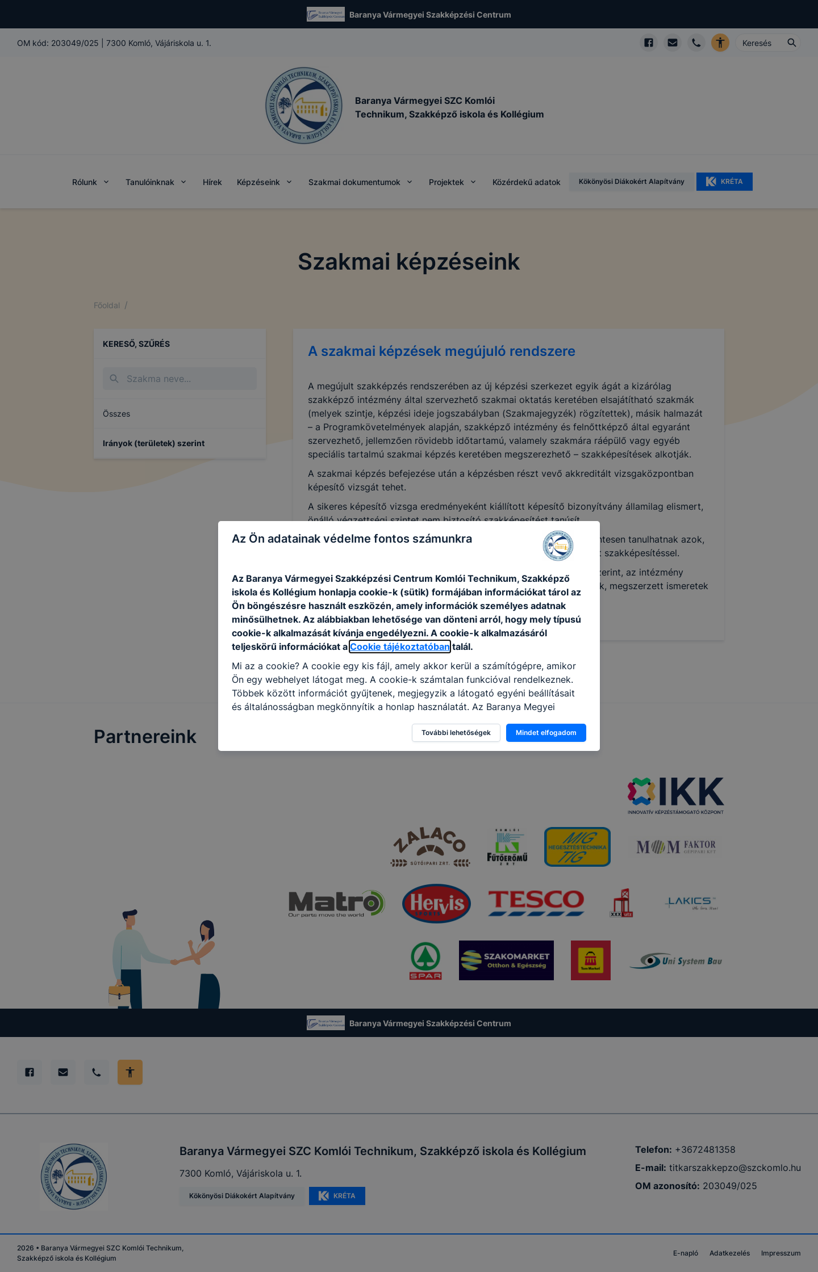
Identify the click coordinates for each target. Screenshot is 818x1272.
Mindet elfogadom (546, 732)
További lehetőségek (456, 732)
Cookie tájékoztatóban (400, 646)
